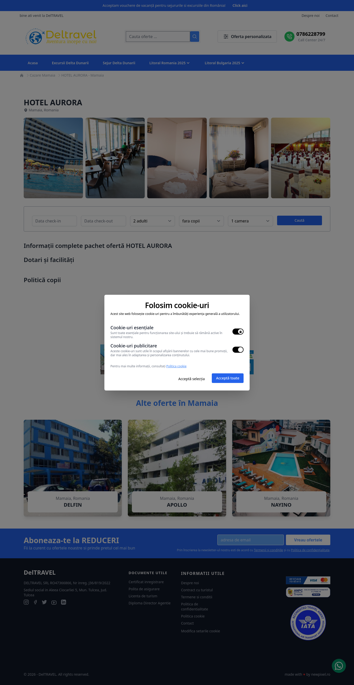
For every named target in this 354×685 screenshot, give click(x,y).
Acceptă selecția (191, 378)
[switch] (238, 332)
